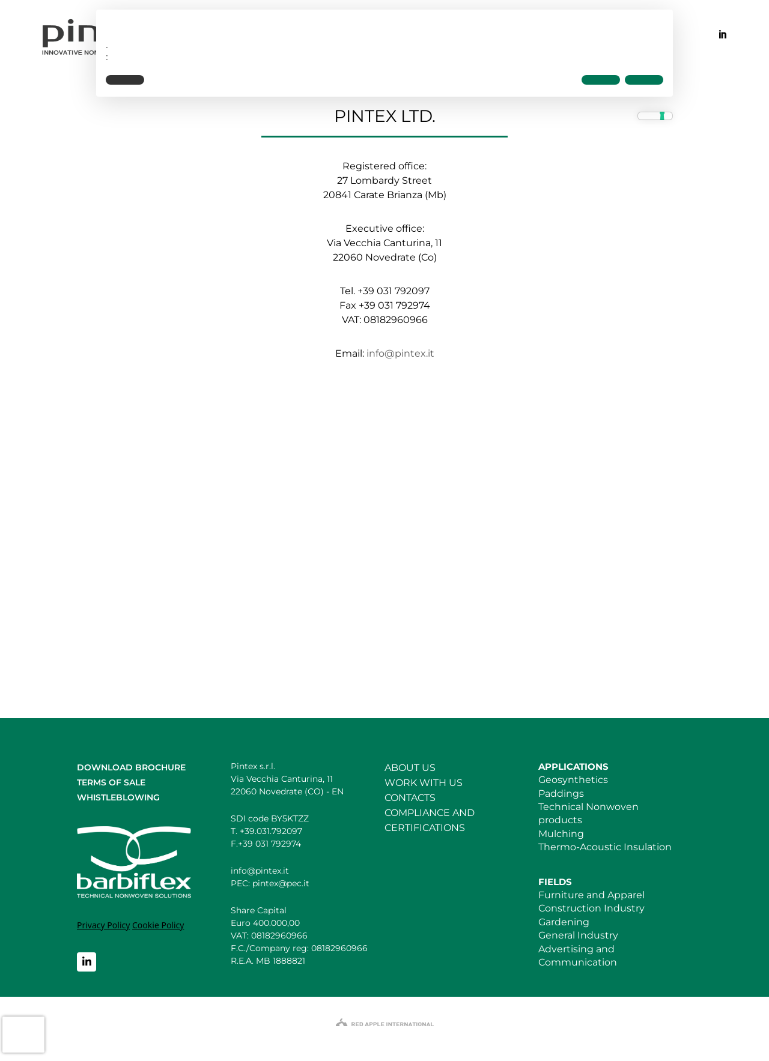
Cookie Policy (158, 925)
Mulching (561, 833)
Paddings (561, 793)
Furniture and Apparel (591, 895)
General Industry (578, 935)
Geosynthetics (573, 779)
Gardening (563, 922)
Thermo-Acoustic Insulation (605, 847)
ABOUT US (410, 767)
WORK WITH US (423, 782)
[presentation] (23, 1035)
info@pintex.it (400, 353)
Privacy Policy (103, 925)
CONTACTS (410, 797)
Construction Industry (591, 908)
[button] (125, 80)
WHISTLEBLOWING (118, 797)
